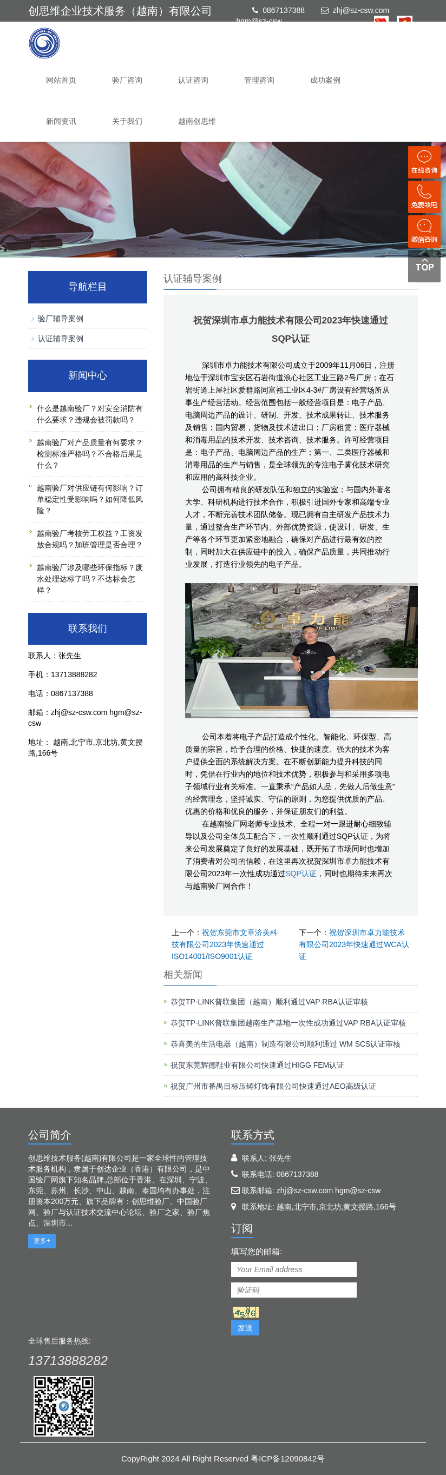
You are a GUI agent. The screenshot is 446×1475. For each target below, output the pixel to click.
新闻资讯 (61, 121)
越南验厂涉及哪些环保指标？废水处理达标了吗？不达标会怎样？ (90, 578)
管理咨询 (259, 80)
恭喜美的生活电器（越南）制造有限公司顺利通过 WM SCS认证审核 (285, 1044)
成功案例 (325, 80)
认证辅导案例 (60, 338)
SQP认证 (301, 873)
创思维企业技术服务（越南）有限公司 (120, 11)
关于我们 (127, 121)
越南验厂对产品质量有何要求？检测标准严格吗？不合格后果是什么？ (90, 453)
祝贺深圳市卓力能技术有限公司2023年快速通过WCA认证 (354, 944)
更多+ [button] (42, 1241)
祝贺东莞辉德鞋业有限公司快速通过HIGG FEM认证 (257, 1065)
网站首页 (61, 80)
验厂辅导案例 (60, 318)
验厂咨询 (127, 80)
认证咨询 (193, 80)
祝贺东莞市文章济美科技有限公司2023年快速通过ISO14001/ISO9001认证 (225, 944)
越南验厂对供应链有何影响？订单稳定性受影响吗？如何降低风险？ (90, 499)
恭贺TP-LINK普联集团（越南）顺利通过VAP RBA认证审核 (269, 1001)
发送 (245, 1328)
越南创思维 (197, 121)
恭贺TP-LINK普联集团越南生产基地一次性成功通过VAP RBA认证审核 (288, 1022)
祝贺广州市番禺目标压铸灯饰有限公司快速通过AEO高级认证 (273, 1086)
